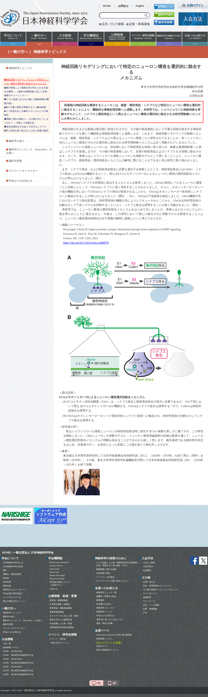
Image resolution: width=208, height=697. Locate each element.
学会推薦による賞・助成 (61, 623)
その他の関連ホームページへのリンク (160, 589)
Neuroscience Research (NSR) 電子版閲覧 (114, 635)
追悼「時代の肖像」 (105, 623)
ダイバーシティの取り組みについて (112, 581)
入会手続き (148, 566)
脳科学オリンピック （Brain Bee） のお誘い (22, 620)
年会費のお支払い (104, 604)
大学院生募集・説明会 (60, 604)
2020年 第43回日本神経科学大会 (18, 674)
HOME (107, 5)
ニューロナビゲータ (12, 597)
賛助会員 (7, 586)
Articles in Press (56, 565)
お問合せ (123, 6)
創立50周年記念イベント (14, 601)
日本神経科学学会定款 (13, 566)
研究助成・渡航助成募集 (61, 608)
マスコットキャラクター (23, 170)
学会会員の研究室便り (13, 593)
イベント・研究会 (58, 639)
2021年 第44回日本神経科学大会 (18, 670)
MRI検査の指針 (103, 573)
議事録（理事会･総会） (107, 596)
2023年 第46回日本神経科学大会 (18, 663)
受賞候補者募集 (57, 612)
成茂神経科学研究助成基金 (62, 627)
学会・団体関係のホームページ (157, 586)
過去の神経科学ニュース (107, 650)
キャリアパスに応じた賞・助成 (64, 616)
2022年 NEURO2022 (12, 667)
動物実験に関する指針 (106, 569)
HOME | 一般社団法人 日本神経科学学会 (28, 552)
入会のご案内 (149, 562)
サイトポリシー (150, 593)
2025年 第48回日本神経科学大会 (18, 655)
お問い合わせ (149, 582)
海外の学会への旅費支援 (61, 619)
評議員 (6, 578)
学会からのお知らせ (20, 180)
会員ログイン (102, 646)
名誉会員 (7, 582)
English (140, 5)
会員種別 (147, 570)
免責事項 (147, 597)
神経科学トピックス (20, 68)
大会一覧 (7, 643)
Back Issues (54, 572)
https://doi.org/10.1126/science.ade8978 (86, 242)
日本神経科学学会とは (13, 562)
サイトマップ (149, 601)
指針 (5, 570)
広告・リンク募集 (151, 605)
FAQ (145, 612)
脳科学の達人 (17, 141)
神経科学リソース (104, 612)
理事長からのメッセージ (14, 589)
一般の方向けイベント (60, 643)
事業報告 (100, 600)
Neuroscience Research (59, 562)
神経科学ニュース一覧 (106, 592)
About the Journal (57, 578)
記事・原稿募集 (150, 609)
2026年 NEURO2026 (12, 651)
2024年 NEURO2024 (12, 659)
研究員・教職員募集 (59, 600)
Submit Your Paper (57, 575)
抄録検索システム (11, 647)
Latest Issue (54, 569)
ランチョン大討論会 (105, 577)
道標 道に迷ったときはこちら (109, 619)
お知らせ (54, 589)
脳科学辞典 (15, 160)
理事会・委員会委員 (12, 574)
